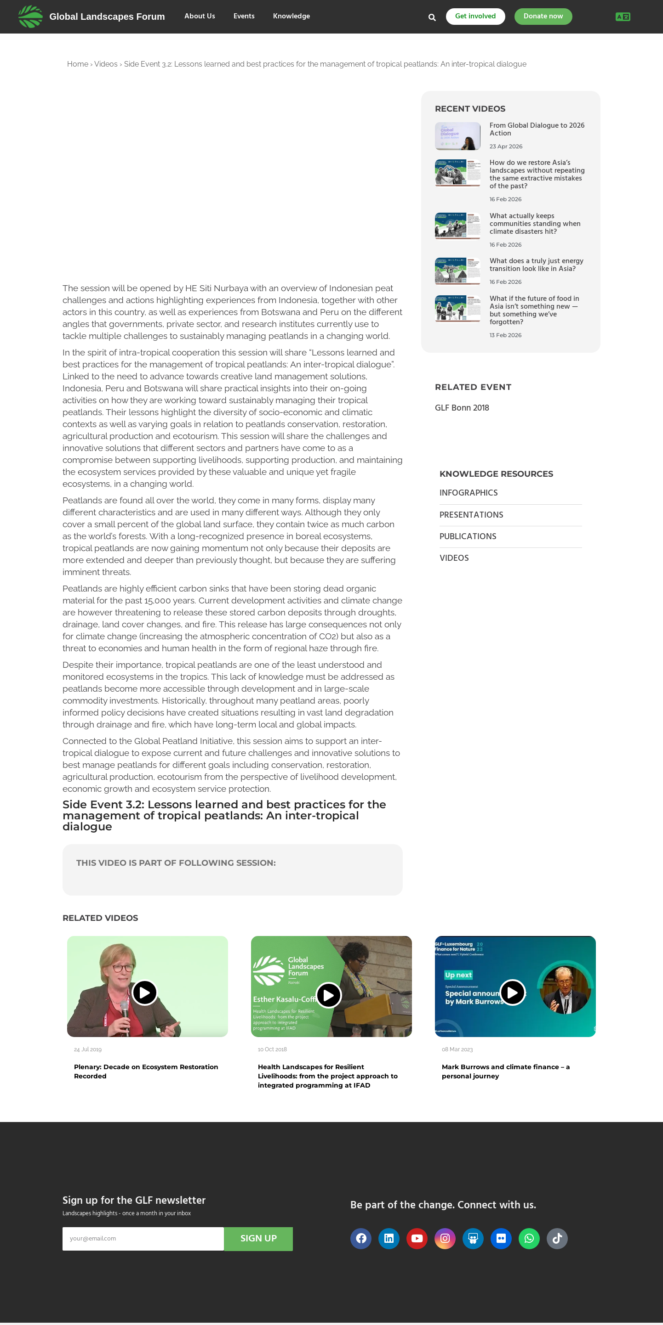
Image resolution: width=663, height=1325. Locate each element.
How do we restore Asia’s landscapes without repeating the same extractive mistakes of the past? (537, 174)
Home (77, 64)
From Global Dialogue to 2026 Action (537, 130)
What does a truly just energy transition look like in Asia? (536, 265)
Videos (106, 64)
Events (244, 16)
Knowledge (291, 16)
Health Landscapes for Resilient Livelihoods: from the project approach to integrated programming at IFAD (328, 1076)
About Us (199, 16)
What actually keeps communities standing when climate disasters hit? (535, 224)
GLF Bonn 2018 (462, 408)
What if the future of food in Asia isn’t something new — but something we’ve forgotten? (534, 310)
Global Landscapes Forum (107, 16)
